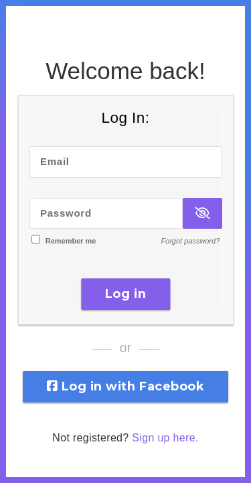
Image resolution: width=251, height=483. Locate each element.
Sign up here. (165, 437)
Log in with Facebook (126, 386)
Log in (125, 293)
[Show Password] (202, 213)
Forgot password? (190, 241)
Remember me (71, 241)
